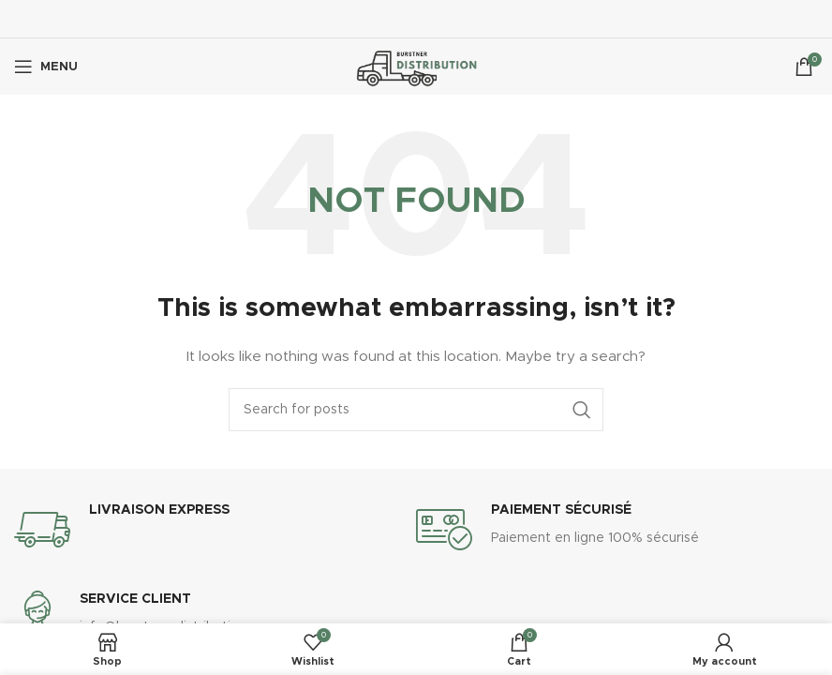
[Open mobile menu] (46, 66)
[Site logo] (416, 66)
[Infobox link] (215, 530)
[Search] (416, 409)
